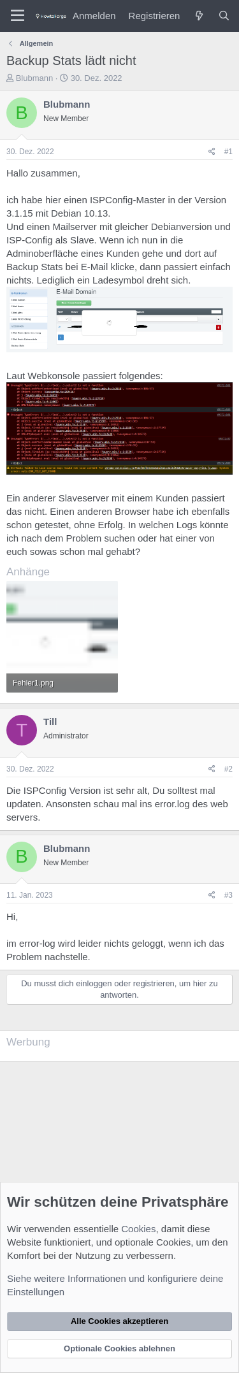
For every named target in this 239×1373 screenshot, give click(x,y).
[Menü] (18, 16)
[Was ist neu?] (198, 15)
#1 (228, 151)
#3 (228, 895)
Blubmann (35, 78)
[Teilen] (212, 152)
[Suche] (224, 15)
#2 (228, 769)
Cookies (138, 1228)
